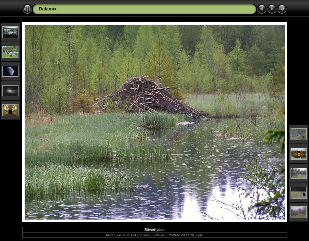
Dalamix (48, 8)
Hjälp (199, 235)
